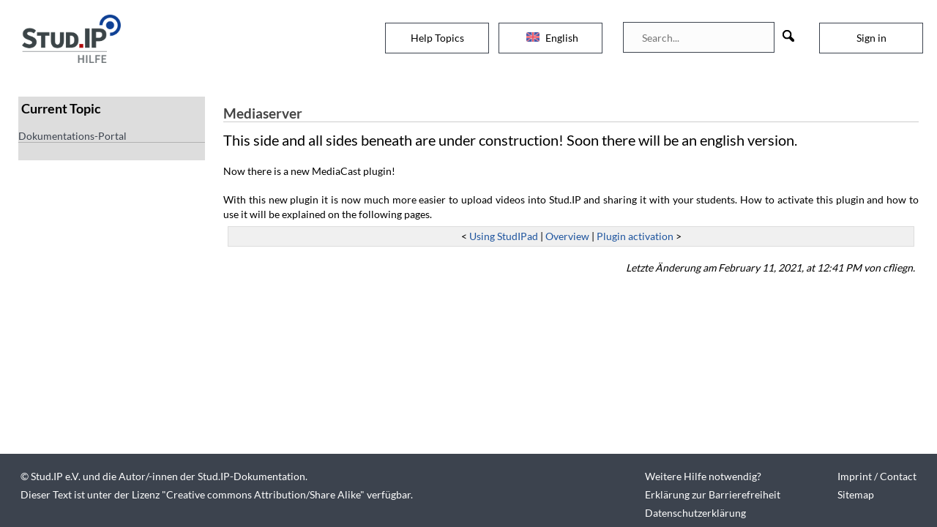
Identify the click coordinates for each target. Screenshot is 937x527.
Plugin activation (635, 236)
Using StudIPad (503, 236)
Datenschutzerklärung (695, 513)
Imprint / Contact (877, 476)
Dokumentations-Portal (72, 136)
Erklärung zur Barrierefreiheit (712, 494)
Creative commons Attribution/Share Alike (263, 494)
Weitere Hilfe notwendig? (703, 476)
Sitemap (855, 494)
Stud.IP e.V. (56, 476)
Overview (567, 236)
